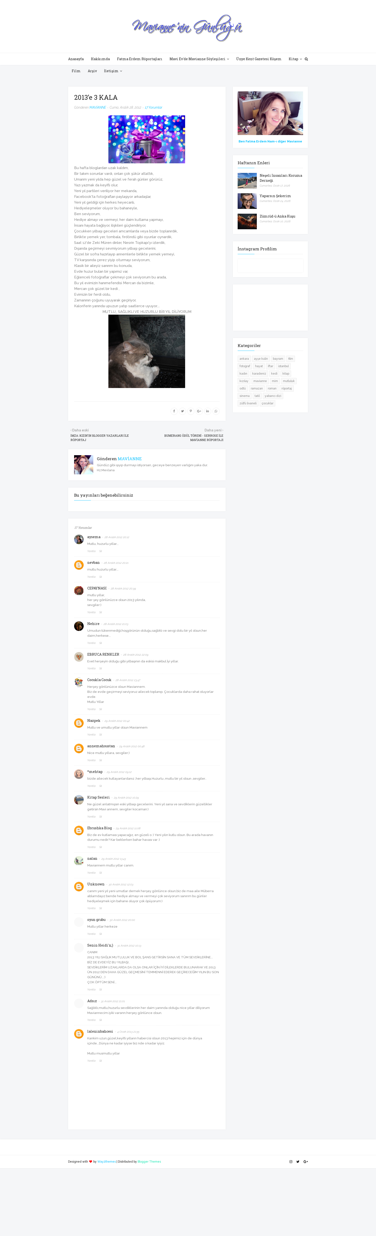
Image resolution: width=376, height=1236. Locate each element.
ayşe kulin (261, 358)
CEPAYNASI (97, 588)
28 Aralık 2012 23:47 (128, 680)
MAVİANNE (97, 107)
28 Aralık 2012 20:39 (123, 588)
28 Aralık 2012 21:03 (116, 624)
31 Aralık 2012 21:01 (113, 1001)
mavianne (260, 381)
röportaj (287, 388)
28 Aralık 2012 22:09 (135, 654)
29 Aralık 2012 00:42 (117, 721)
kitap (285, 373)
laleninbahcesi (100, 1031)
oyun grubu (96, 919)
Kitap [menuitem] (293, 59)
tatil (257, 396)
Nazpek (93, 720)
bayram (278, 358)
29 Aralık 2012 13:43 (113, 858)
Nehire (93, 623)
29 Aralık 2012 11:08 (128, 828)
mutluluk (289, 381)
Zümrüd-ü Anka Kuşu (277, 216)
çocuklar (267, 403)
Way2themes (106, 1161)
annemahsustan (101, 746)
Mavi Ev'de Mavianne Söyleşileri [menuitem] (197, 59)
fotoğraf (245, 366)
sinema (245, 396)
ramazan (257, 388)
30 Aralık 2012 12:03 (121, 884)
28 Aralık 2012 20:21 (116, 563)
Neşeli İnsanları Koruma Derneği (281, 178)
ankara (244, 358)
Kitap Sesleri (98, 797)
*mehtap (95, 771)
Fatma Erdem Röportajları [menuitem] (139, 59)
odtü (243, 388)
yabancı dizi (273, 396)
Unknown (96, 884)
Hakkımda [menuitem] (100, 59)
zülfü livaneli (248, 403)
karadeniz (259, 373)
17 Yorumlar (153, 107)
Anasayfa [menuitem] (76, 59)
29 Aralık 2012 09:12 (119, 772)
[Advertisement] (144, 1201)
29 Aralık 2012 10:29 (126, 797)
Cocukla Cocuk (99, 679)
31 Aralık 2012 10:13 (129, 945)
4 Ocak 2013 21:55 (128, 1031)
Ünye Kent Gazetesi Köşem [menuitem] (259, 59)
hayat (259, 366)
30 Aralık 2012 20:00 (122, 920)
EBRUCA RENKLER (103, 654)
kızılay (244, 381)
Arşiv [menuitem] (92, 71)
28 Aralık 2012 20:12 (117, 537)
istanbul (283, 366)
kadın (243, 373)
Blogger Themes (149, 1161)
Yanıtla (91, 551)
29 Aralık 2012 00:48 (132, 746)
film (290, 358)
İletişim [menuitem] (111, 71)
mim (275, 381)
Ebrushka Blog (99, 828)
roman (272, 388)
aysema (93, 537)
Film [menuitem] (76, 71)
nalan (92, 858)
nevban (93, 562)
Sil (100, 551)
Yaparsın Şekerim (275, 196)
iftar (270, 366)
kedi (274, 373)
